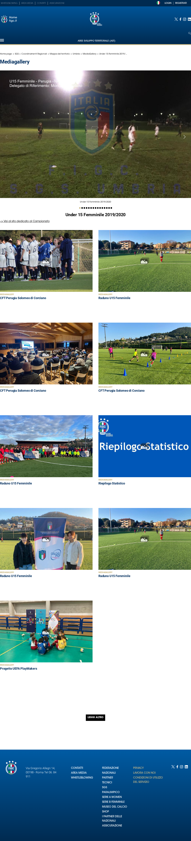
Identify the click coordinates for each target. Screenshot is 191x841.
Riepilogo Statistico (111, 483)
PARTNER (107, 778)
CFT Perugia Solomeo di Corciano (23, 298)
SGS (17, 54)
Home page (6, 54)
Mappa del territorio (60, 54)
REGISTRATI (181, 3)
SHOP (105, 812)
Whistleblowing (9, 3)
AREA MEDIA (79, 773)
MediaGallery (89, 54)
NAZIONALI (109, 773)
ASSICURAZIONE (112, 826)
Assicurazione (57, 3)
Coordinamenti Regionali (34, 54)
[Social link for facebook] (180, 19)
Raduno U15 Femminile (114, 298)
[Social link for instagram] (184, 19)
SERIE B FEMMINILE (113, 802)
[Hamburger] (2, 40)
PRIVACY (138, 768)
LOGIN (168, 3)
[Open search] (189, 33)
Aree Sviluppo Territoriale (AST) (96, 41)
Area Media (27, 3)
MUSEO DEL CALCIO (114, 807)
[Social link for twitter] (176, 19)
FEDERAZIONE (110, 768)
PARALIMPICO (111, 792)
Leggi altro (95, 717)
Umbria (76, 54)
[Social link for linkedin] (189, 19)
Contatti (41, 3)
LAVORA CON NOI (144, 773)
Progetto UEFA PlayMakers (18, 668)
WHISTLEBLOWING (82, 778)
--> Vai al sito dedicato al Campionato (25, 221)
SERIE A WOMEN (112, 797)
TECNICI (107, 782)
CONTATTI (77, 768)
